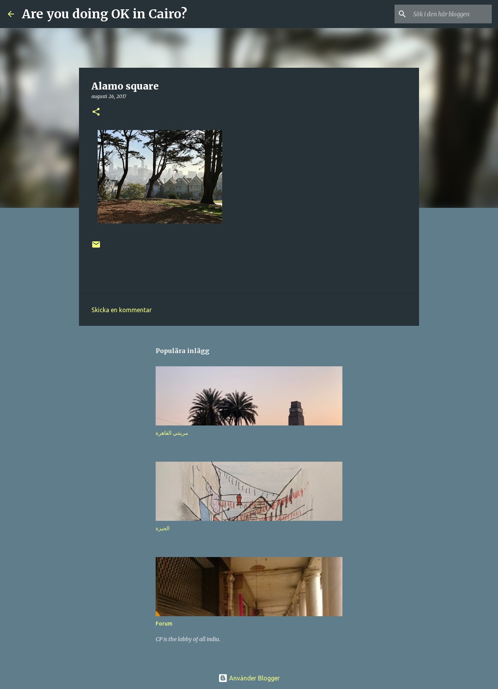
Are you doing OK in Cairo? (104, 14)
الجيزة (163, 528)
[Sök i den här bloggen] (451, 14)
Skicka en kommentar (121, 309)
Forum (164, 623)
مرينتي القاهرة (172, 433)
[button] (96, 112)
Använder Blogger (249, 678)
